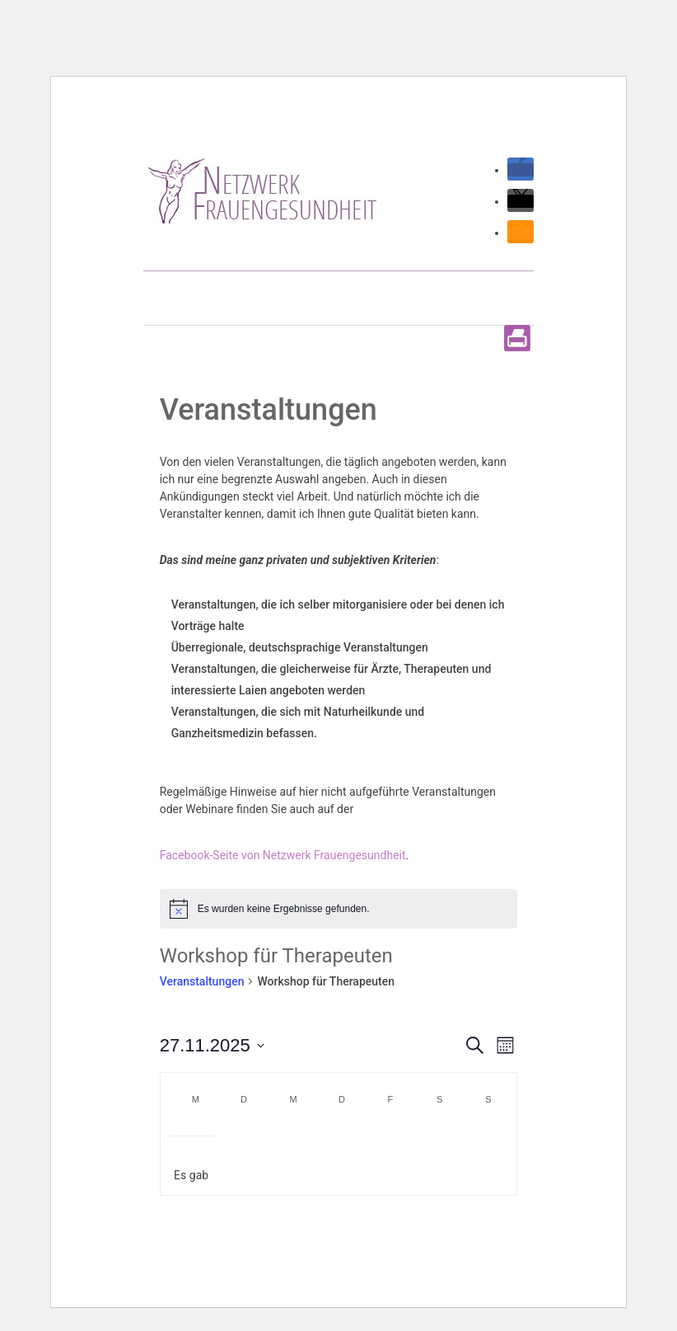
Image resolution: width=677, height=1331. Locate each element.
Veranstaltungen (202, 981)
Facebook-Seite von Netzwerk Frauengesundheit (283, 855)
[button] (520, 169)
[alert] (339, 909)
